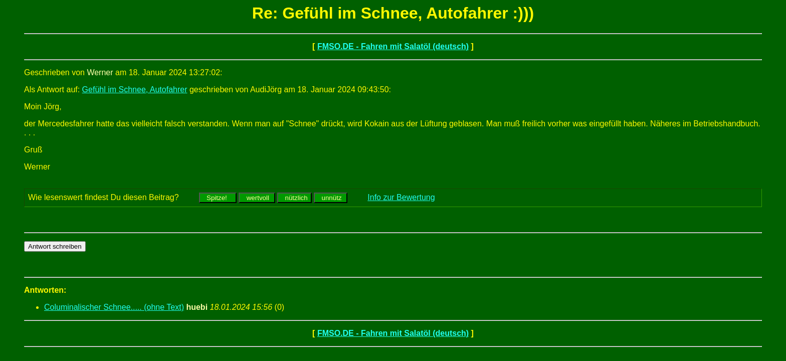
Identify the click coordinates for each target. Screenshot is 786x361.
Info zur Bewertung (401, 197)
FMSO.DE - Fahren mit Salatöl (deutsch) (393, 46)
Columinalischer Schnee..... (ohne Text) (114, 307)
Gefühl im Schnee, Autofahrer (134, 89)
